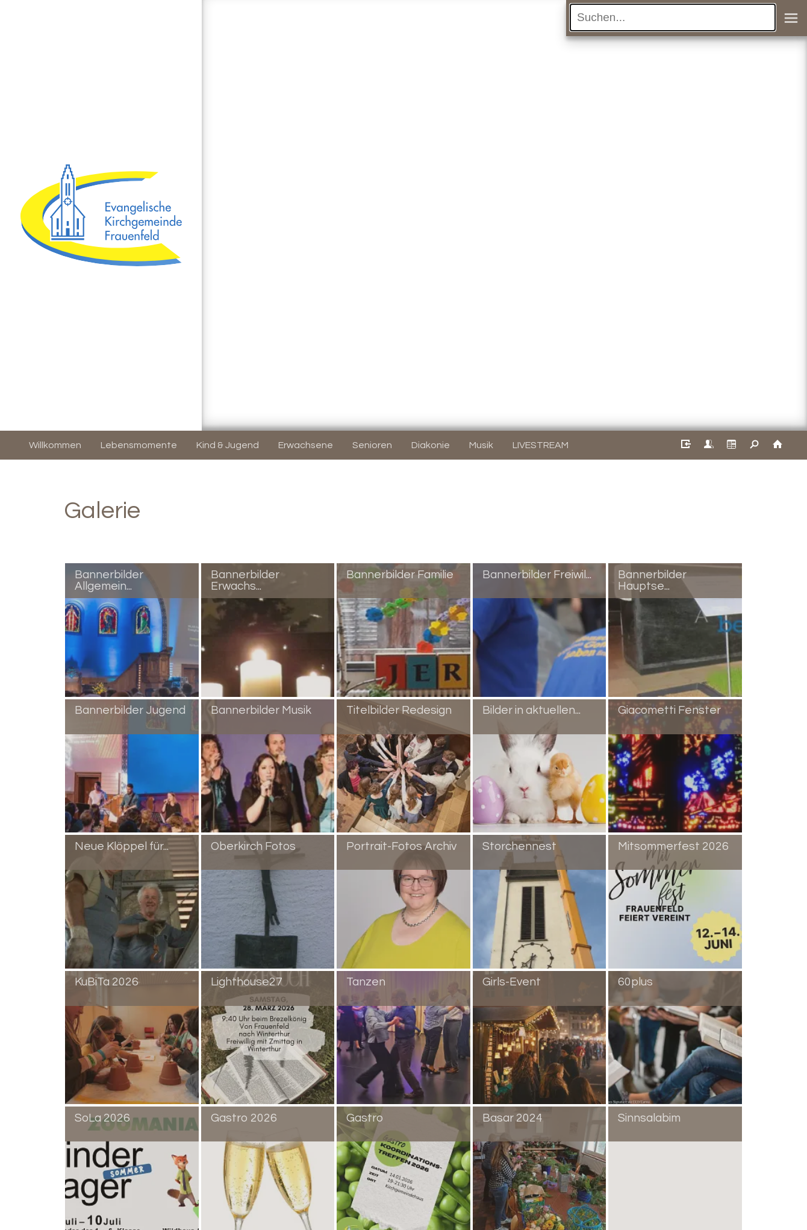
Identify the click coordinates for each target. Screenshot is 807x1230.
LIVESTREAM (541, 445)
